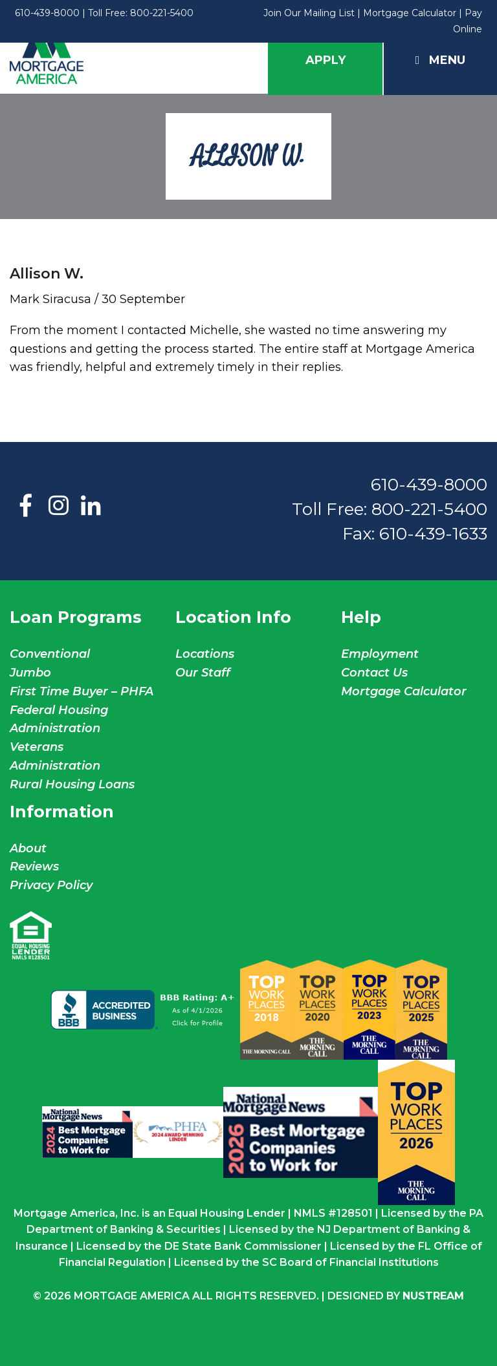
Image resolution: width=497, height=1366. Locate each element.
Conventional (50, 654)
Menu (440, 60)
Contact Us (374, 673)
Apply (325, 60)
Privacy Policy (51, 885)
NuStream (433, 1296)
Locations (204, 654)
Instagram (58, 506)
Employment (380, 654)
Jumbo (30, 673)
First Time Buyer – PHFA (81, 691)
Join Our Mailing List (309, 13)
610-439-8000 (47, 13)
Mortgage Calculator (409, 13)
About (28, 848)
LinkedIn (90, 506)
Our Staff (204, 673)
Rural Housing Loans (72, 784)
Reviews (34, 866)
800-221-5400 (161, 13)
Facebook (26, 506)
